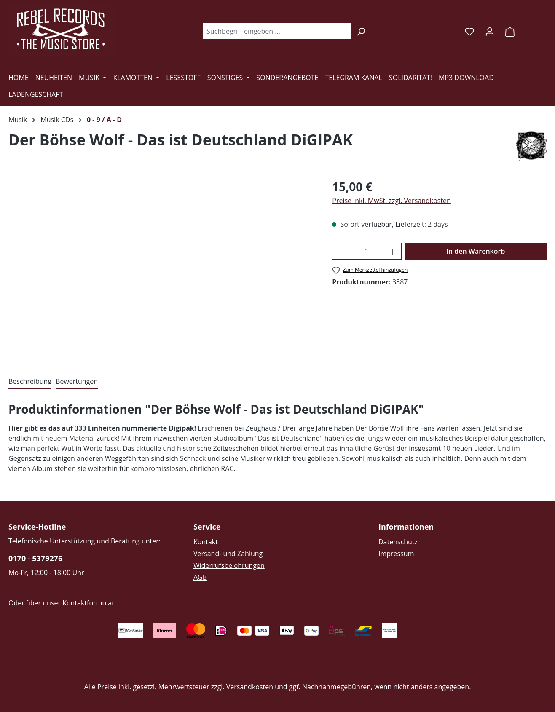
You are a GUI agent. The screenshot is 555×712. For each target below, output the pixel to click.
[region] (162, 268)
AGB (200, 577)
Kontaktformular (88, 603)
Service (206, 527)
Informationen (406, 527)
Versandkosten (249, 686)
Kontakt (205, 541)
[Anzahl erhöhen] (393, 251)
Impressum (396, 553)
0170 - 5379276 (35, 558)
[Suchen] (361, 31)
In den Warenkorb (475, 251)
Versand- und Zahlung (228, 553)
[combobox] (276, 31)
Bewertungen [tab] (77, 381)
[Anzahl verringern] (341, 251)
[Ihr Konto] (490, 31)
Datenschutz (398, 541)
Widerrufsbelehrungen (229, 565)
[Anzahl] (366, 251)
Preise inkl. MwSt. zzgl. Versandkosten (391, 200)
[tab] (29, 381)
